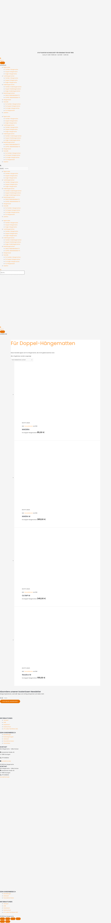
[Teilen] (12, 919)
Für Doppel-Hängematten (12, 106)
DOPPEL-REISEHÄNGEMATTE (12, 97)
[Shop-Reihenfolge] (22, 360)
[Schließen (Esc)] (18, 919)
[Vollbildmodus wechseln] (7, 919)
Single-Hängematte (11, 74)
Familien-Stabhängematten (13, 87)
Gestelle (5, 102)
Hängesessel (7, 99)
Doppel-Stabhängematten (13, 89)
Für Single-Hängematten (12, 108)
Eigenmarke (6, 67)
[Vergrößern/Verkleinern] (2, 919)
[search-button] (0, 270)
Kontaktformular (6, 761)
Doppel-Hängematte (11, 71)
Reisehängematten (9, 93)
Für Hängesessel (10, 110)
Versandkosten (28, 426)
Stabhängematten (8, 84)
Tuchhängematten (8, 76)
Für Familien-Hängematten (13, 104)
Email (1, 698)
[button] (55, 166)
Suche (2, 168)
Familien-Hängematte (11, 69)
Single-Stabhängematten (12, 91)
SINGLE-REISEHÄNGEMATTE (12, 95)
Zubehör (5, 112)
